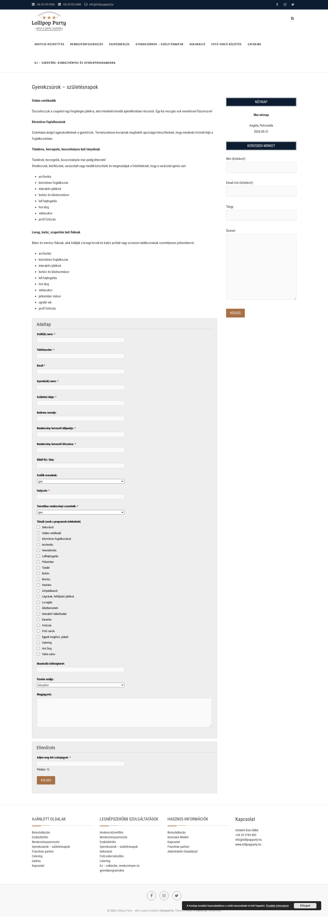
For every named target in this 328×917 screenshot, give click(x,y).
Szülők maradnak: (47, 475)
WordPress (214, 911)
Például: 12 (43, 769)
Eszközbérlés (119, 44)
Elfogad (305, 905)
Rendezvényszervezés (86, 44)
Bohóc (46, 573)
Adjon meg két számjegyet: (54, 757)
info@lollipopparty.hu (98, 4)
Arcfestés (47, 544)
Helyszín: (43, 490)
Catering (254, 44)
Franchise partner (43, 851)
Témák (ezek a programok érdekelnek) (59, 521)
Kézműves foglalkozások (56, 538)
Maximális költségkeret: (51, 663)
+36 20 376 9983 (43, 4)
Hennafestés (49, 550)
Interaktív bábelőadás (54, 614)
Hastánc (47, 585)
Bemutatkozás (41, 832)
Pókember (48, 562)
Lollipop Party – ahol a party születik (137, 911)
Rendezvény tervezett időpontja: (56, 428)
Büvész (46, 579)
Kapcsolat (38, 866)
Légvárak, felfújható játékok (58, 596)
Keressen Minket (178, 837)
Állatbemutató (50, 608)
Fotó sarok (48, 631)
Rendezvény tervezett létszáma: (56, 444)
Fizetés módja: (45, 679)
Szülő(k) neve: (46, 334)
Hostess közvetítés (49, 44)
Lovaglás (47, 602)
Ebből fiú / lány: (45, 459)
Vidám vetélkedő (51, 533)
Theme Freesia (183, 911)
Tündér (46, 567)
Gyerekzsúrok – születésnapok (160, 44)
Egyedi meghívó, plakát (55, 637)
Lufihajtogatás (50, 556)
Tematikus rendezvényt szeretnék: (57, 506)
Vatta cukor (48, 654)
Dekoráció (197, 44)
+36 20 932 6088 (69, 4)
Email (41, 365)
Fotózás (47, 625)
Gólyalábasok (50, 590)
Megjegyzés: (44, 694)
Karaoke (47, 619)
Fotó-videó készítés (226, 44)
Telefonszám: (45, 349)
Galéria (36, 861)
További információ (277, 905)
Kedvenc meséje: (47, 412)
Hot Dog (47, 648)
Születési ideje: (47, 397)
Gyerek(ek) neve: (48, 381)
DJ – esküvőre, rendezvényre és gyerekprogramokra (75, 62)
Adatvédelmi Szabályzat (183, 851)
